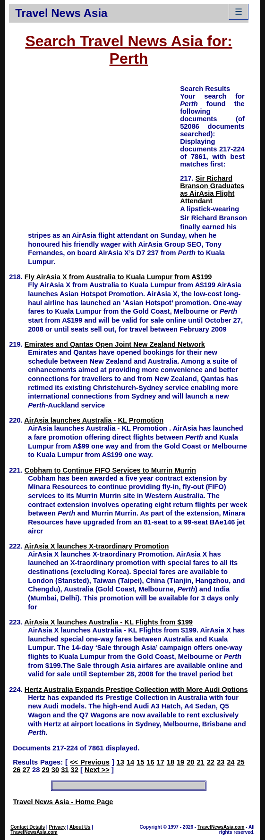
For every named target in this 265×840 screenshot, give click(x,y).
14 (130, 762)
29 (45, 769)
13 (120, 762)
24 (230, 762)
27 (26, 769)
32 (74, 769)
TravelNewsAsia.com (34, 832)
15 (140, 762)
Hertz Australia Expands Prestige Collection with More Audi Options (136, 689)
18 (170, 762)
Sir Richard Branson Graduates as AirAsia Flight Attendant (212, 190)
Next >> (97, 769)
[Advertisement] (94, 150)
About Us (79, 827)
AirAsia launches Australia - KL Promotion (93, 420)
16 (150, 762)
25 (240, 762)
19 (180, 762)
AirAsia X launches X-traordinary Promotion (96, 546)
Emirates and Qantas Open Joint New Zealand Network (115, 344)
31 (64, 769)
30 (55, 769)
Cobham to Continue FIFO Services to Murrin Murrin (110, 470)
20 (190, 762)
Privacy (57, 827)
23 (220, 762)
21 (200, 762)
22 (210, 762)
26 (16, 769)
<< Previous (90, 762)
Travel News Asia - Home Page (63, 802)
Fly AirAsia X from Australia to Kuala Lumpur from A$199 (118, 277)
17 (160, 762)
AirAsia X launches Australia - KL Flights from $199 (108, 622)
